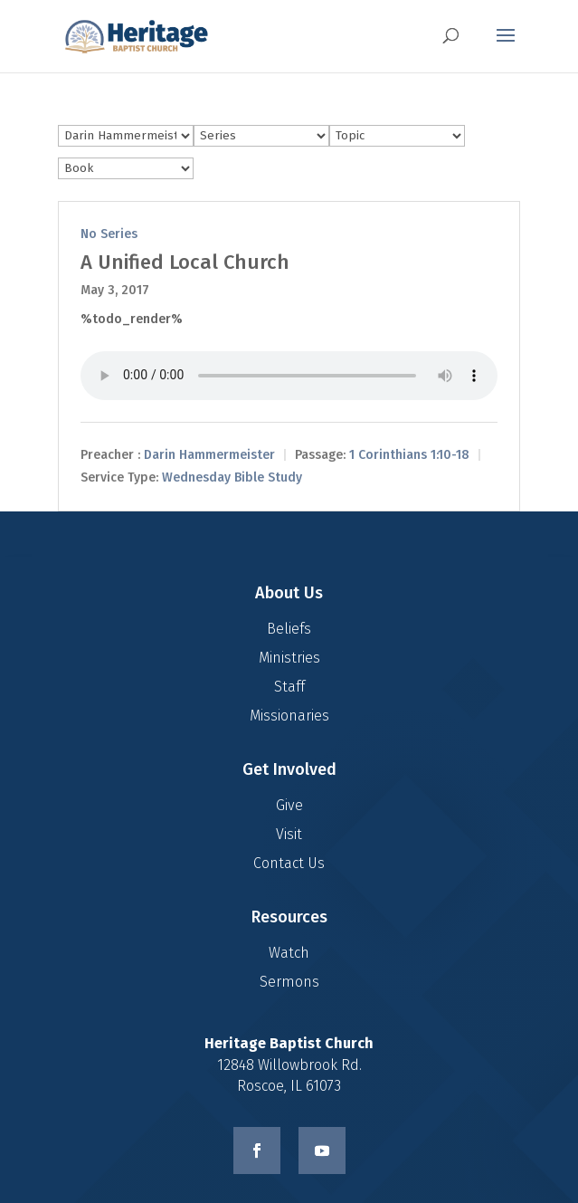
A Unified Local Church (185, 262)
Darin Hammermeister (209, 455)
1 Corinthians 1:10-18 (409, 455)
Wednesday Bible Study (232, 477)
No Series (109, 234)
